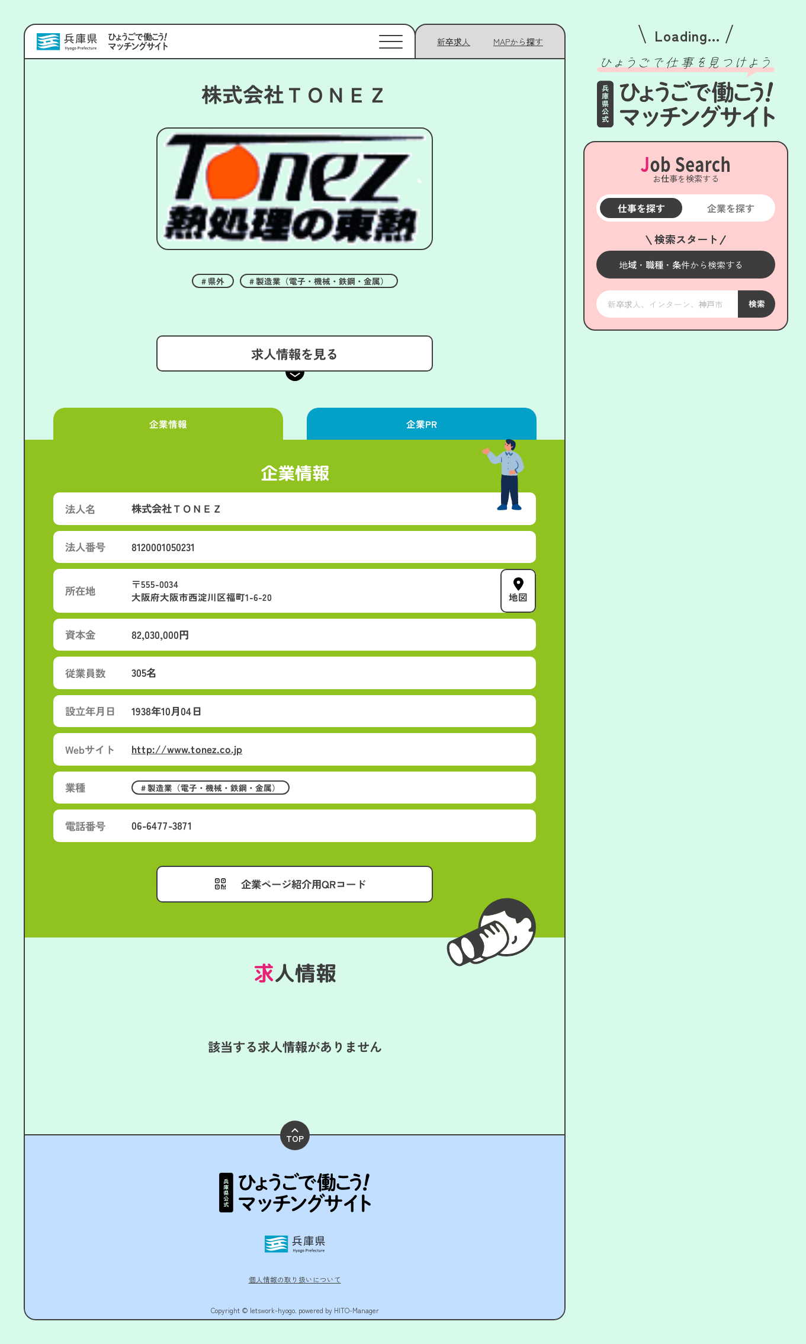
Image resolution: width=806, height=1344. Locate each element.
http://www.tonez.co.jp (186, 748)
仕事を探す (640, 208)
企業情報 (168, 423)
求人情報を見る (294, 353)
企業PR (421, 423)
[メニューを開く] (685, 265)
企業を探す (730, 208)
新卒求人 (453, 41)
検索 (756, 303)
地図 (518, 597)
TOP (295, 1136)
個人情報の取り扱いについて (295, 1279)
